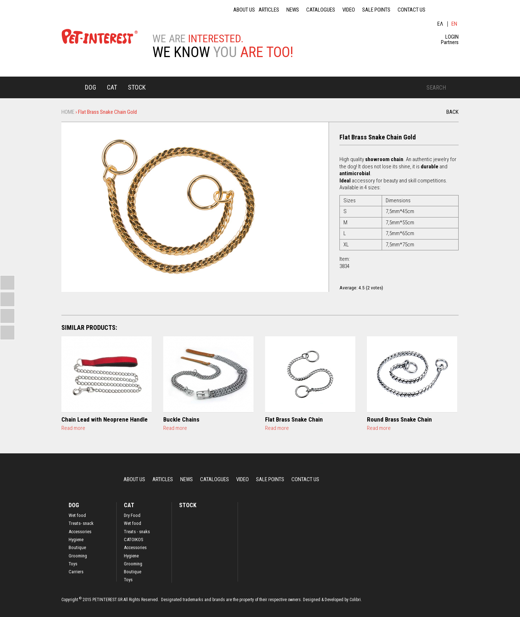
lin (437, 9)
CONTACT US (411, 10)
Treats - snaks (137, 531)
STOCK (137, 87)
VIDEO (348, 10)
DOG (90, 87)
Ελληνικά (440, 24)
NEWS (292, 10)
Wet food (77, 515)
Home (70, 87)
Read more (73, 428)
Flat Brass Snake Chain (294, 419)
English (454, 24)
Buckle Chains (181, 419)
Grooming (78, 555)
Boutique (77, 547)
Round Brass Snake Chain (399, 419)
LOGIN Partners (450, 39)
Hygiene (76, 539)
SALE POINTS (376, 10)
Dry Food (132, 515)
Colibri (355, 599)
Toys (73, 563)
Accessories (80, 531)
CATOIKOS (133, 539)
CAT (112, 87)
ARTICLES (269, 10)
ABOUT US (244, 10)
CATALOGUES (320, 10)
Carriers (76, 571)
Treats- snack (81, 523)
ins (455, 9)
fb (446, 9)
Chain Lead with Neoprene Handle (104, 419)
